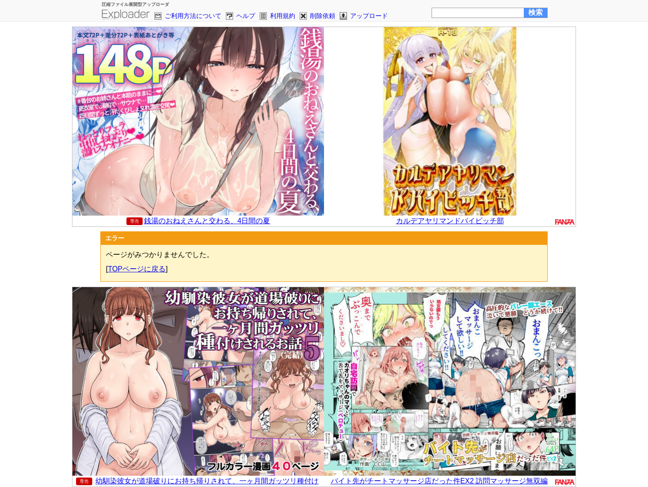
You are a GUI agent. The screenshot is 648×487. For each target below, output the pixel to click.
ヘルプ (245, 15)
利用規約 (282, 15)
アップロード (369, 15)
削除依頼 (322, 15)
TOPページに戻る (137, 269)
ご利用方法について (193, 15)
